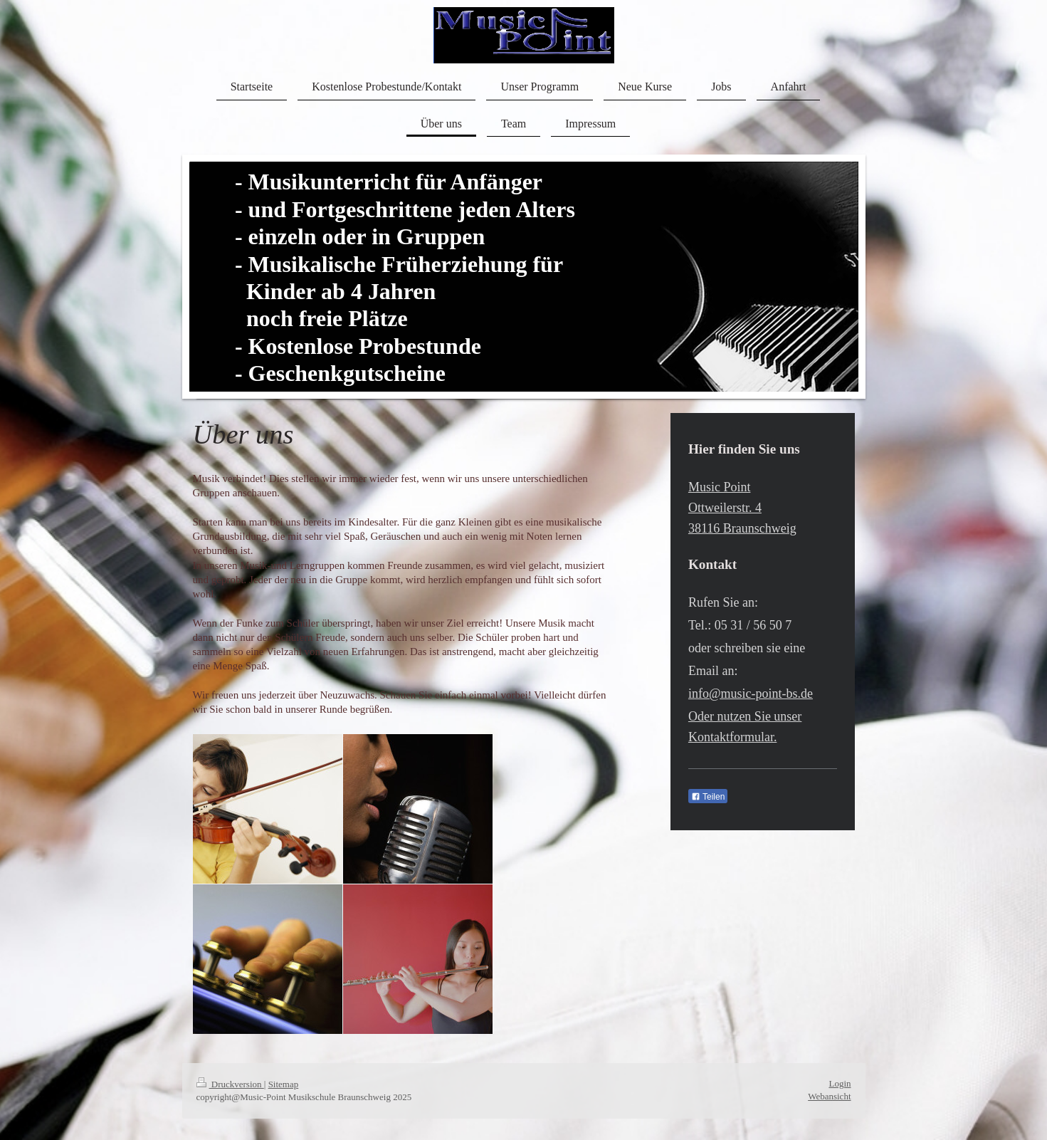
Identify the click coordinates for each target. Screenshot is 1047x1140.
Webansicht (829, 1096)
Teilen (708, 797)
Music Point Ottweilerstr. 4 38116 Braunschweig (742, 507)
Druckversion (230, 1084)
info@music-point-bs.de (750, 693)
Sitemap (283, 1084)
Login (839, 1083)
